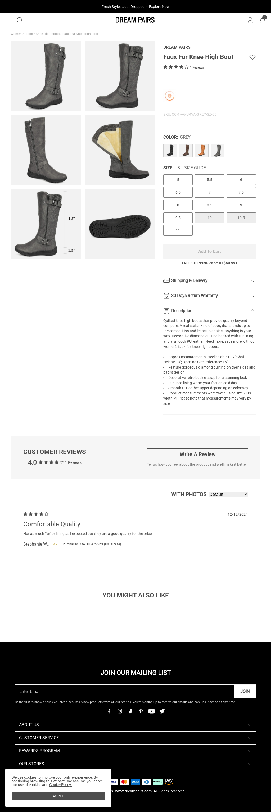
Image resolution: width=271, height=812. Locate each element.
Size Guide (195, 168)
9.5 (178, 218)
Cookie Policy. (60, 785)
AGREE (58, 796)
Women (16, 34)
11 (178, 230)
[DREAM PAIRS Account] (250, 20)
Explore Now (159, 6)
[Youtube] (151, 711)
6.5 (178, 192)
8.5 (209, 205)
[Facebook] (109, 711)
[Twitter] (162, 711)
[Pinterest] (141, 711)
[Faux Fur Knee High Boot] (170, 150)
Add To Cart (209, 251)
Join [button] (245, 691)
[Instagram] (119, 711)
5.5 (209, 180)
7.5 (241, 192)
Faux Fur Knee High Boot (80, 34)
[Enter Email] (124, 691)
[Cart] (262, 20)
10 (209, 218)
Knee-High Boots (48, 34)
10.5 (241, 218)
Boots (29, 34)
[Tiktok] (130, 711)
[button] (9, 20)
